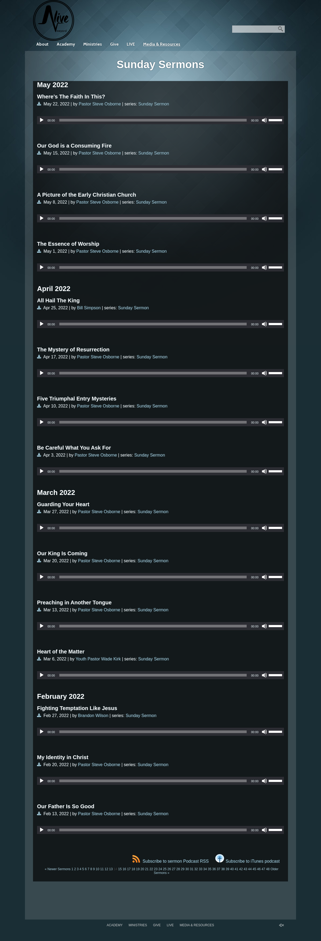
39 (227, 869)
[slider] (153, 120)
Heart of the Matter (61, 652)
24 (160, 869)
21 (146, 869)
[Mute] (264, 120)
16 (124, 869)
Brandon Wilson (93, 715)
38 (223, 869)
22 (151, 869)
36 (214, 869)
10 (97, 869)
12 (106, 869)
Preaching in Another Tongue (74, 602)
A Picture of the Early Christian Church (86, 195)
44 (249, 869)
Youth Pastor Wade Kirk (98, 659)
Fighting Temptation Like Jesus (77, 708)
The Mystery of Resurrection (73, 349)
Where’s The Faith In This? (71, 97)
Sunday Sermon (153, 104)
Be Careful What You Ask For (74, 448)
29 (182, 869)
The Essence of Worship (68, 244)
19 (138, 869)
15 (120, 869)
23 (156, 869)
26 (169, 869)
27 (173, 869)
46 (259, 869)
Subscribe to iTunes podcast (247, 861)
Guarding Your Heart (63, 504)
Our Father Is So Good (65, 806)
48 (267, 869)
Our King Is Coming (62, 553)
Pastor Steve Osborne (100, 104)
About (42, 44)
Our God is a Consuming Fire (74, 146)
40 (232, 869)
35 (209, 869)
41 (236, 869)
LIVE (131, 44)
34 (205, 869)
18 (133, 869)
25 (164, 869)
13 (111, 869)
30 (187, 869)
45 (254, 869)
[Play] (41, 120)
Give (114, 44)
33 (200, 869)
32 (196, 869)
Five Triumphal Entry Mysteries (76, 399)
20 (142, 869)
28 (178, 869)
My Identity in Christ (62, 757)
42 (241, 869)
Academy (66, 44)
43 (245, 869)
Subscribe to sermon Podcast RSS (170, 861)
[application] (160, 120)
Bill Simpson (89, 308)
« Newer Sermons (58, 869)
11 (102, 869)
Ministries (92, 44)
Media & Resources (161, 44)
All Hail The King (58, 300)
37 (218, 869)
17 (128, 869)
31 (191, 869)
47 (263, 869)
